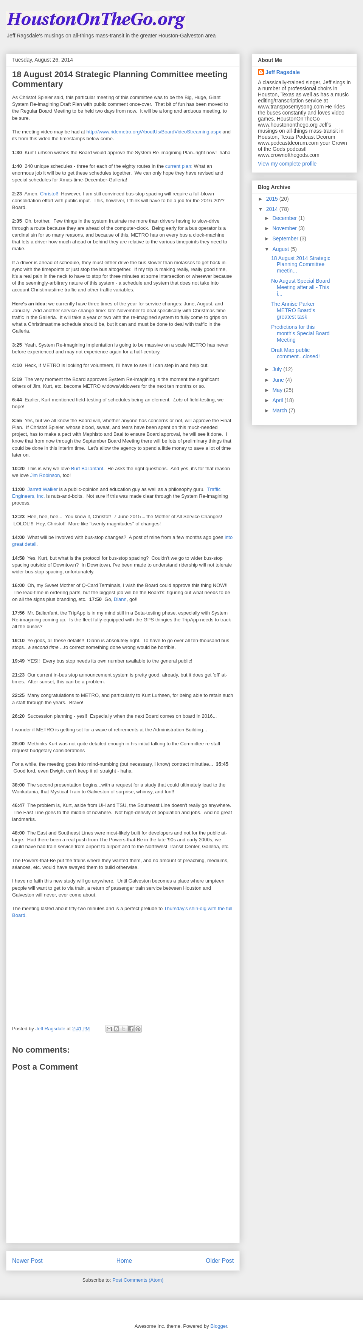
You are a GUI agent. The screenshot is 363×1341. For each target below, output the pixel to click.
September (285, 238)
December (285, 218)
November (285, 228)
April (278, 400)
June (278, 380)
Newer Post (27, 1260)
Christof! (49, 194)
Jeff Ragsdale (282, 72)
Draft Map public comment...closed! (295, 353)
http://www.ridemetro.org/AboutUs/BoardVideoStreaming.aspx (154, 132)
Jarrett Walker (42, 489)
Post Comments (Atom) (137, 1280)
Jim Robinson (45, 475)
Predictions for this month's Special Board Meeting (300, 333)
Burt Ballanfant (87, 468)
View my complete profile (287, 164)
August (281, 249)
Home (124, 1260)
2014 (272, 209)
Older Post (220, 1260)
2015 (272, 199)
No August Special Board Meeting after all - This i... (300, 287)
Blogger (218, 1326)
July (277, 369)
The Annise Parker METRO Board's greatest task (293, 310)
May (278, 390)
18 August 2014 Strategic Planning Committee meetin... (300, 264)
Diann (120, 599)
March (280, 410)
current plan (178, 166)
